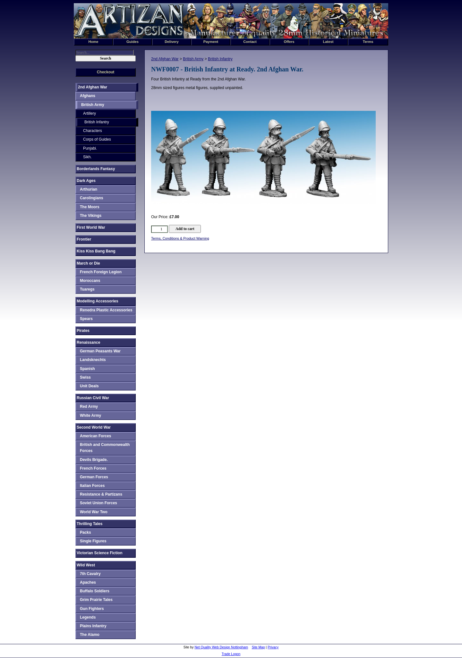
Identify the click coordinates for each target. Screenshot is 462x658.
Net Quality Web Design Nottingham (221, 647)
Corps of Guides (97, 139)
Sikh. (87, 157)
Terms (368, 42)
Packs (85, 532)
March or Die (88, 263)
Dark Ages (86, 180)
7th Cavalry (90, 574)
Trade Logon (231, 654)
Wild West (86, 565)
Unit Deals (89, 386)
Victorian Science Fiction (100, 553)
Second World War (94, 427)
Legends (88, 617)
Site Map (258, 647)
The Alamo (89, 634)
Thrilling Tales (89, 524)
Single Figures (93, 541)
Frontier (84, 239)
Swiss (85, 377)
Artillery (89, 113)
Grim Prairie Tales (96, 599)
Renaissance (88, 342)
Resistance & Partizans (101, 494)
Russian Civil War (93, 398)
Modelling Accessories (97, 301)
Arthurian (88, 189)
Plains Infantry (93, 626)
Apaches (88, 582)
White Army (90, 415)
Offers (289, 42)
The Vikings (90, 215)
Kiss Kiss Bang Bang (96, 251)
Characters (92, 130)
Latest (328, 42)
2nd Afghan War (165, 59)
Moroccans (90, 280)
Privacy (273, 647)
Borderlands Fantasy (96, 169)
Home (93, 42)
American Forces (95, 436)
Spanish (87, 368)
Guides (132, 42)
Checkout (106, 72)
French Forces (93, 468)
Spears (86, 319)
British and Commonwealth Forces (105, 447)
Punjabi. (90, 148)
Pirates (83, 330)
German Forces (94, 477)
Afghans (87, 96)
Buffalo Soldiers (94, 591)
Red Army (89, 406)
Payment (210, 42)
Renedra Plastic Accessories (106, 310)
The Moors (89, 207)
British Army (193, 59)
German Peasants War (100, 351)
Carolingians (91, 198)
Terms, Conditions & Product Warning (180, 238)
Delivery (172, 42)
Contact (250, 42)
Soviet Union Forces (98, 503)
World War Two (93, 512)
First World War (91, 227)
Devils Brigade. (94, 459)
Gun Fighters (92, 608)
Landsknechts (93, 360)
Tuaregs (87, 289)
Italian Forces (92, 485)
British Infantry (220, 59)
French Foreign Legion (101, 272)
